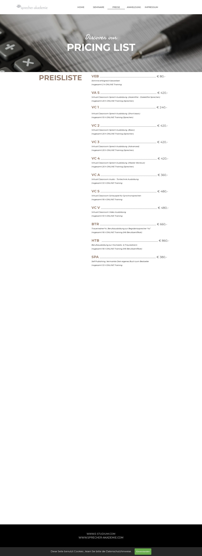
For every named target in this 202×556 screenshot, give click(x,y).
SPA (95, 257)
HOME (80, 7)
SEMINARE (98, 7)
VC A (96, 175)
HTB (95, 240)
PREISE (116, 7)
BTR (95, 224)
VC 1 (95, 107)
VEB (95, 76)
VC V (96, 207)
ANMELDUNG (134, 7)
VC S (96, 191)
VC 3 (95, 142)
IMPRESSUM (151, 7)
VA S (96, 93)
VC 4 (96, 158)
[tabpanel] (101, 43)
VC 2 (95, 125)
